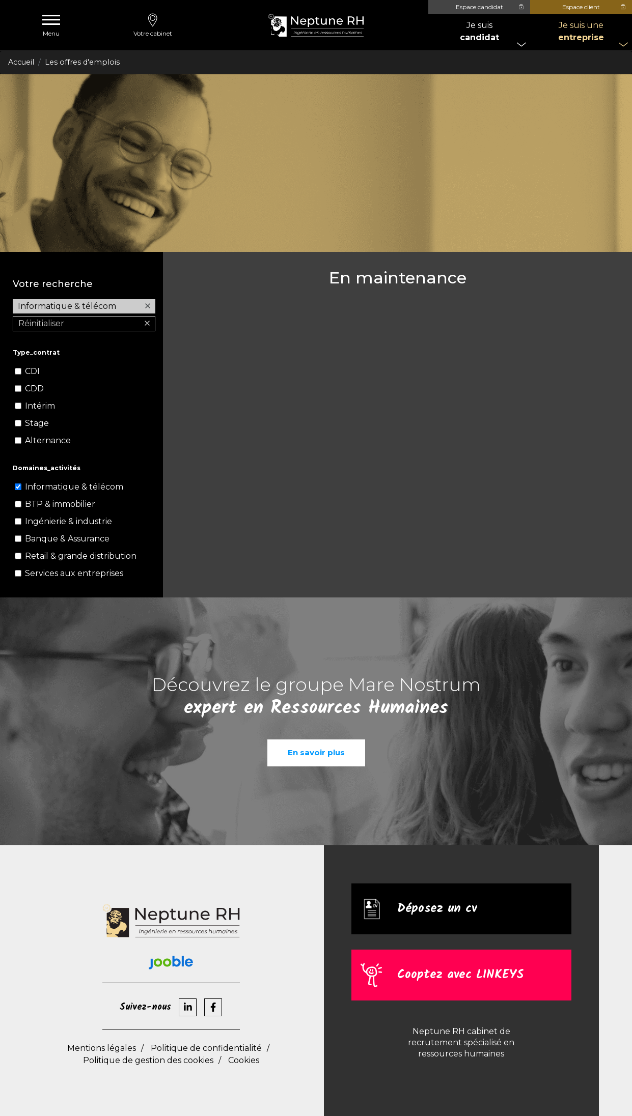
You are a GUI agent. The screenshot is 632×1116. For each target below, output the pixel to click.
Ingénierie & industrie (68, 521)
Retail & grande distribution (80, 556)
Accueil (21, 62)
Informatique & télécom (74, 487)
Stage (37, 423)
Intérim (40, 406)
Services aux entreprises (74, 573)
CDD (34, 388)
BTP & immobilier (60, 504)
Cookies (243, 1060)
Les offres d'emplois (82, 62)
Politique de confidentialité (206, 1048)
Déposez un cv (437, 909)
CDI (32, 371)
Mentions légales (101, 1048)
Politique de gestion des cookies (148, 1060)
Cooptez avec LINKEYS (460, 975)
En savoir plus (316, 752)
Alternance (48, 440)
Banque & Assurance (67, 538)
